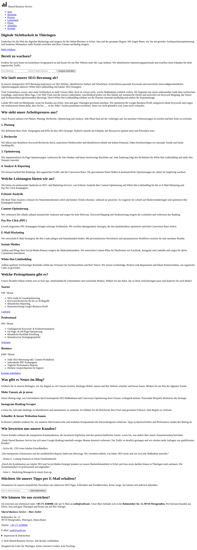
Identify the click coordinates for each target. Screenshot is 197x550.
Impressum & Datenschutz (17, 535)
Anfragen (5, 342)
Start (9, 11)
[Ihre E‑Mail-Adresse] (42, 71)
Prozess (11, 17)
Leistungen (12, 20)
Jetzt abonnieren (38, 490)
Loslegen (5, 311)
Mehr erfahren (8, 49)
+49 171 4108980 (19, 525)
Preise (10, 23)
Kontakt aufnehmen (11, 373)
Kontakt (11, 28)
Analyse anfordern (66, 71)
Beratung (11, 14)
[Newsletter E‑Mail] (14, 490)
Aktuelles (12, 25)
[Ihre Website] (14, 71)
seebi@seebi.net (18, 530)
